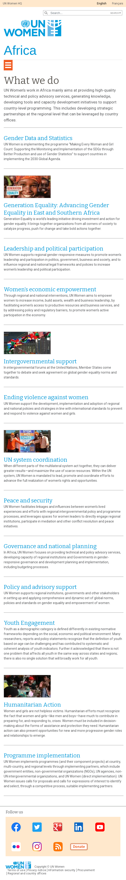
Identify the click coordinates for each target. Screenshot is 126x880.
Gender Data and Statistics (38, 138)
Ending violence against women (46, 397)
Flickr (16, 846)
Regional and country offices (27, 873)
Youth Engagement (29, 623)
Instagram (37, 846)
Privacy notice (36, 870)
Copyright (40, 866)
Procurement (86, 870)
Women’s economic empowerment (50, 289)
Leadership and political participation (53, 248)
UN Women (57, 866)
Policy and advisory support (40, 587)
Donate (78, 846)
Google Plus (58, 827)
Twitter (37, 827)
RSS (58, 846)
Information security (61, 870)
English (101, 3)
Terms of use (16, 870)
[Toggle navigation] (8, 65)
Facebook (16, 827)
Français (117, 3)
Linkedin (78, 827)
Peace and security (28, 500)
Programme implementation (42, 755)
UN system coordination (35, 460)
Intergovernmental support (40, 361)
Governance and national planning (50, 546)
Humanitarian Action (32, 704)
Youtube (99, 827)
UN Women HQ (12, 3)
